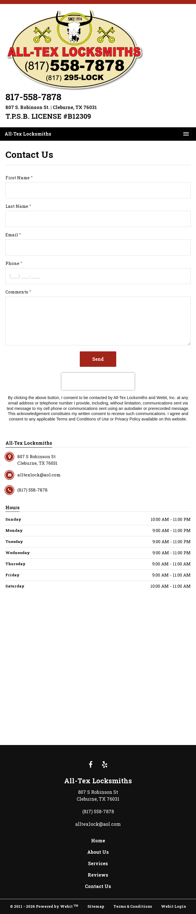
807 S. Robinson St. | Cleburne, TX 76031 (51, 107)
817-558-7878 (33, 96)
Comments (16, 292)
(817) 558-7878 (98, 811)
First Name (17, 177)
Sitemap (95, 906)
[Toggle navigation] (186, 133)
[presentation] (98, 381)
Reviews (98, 875)
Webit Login (173, 906)
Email (11, 234)
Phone (12, 263)
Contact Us (98, 886)
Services (98, 863)
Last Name (16, 206)
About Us (98, 852)
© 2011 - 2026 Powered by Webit (44, 906)
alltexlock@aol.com (98, 824)
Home (98, 840)
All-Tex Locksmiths (28, 134)
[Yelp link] (104, 765)
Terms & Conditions (132, 906)
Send (98, 359)
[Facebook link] (90, 765)
